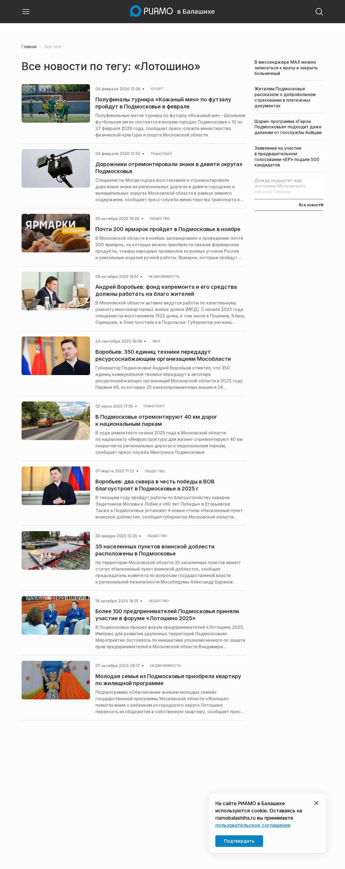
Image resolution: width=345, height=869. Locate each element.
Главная (29, 47)
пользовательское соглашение (253, 825)
